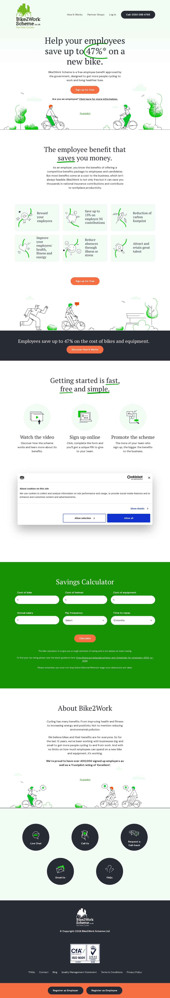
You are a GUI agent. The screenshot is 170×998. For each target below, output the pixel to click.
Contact (43, 972)
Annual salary (25, 612)
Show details (138, 508)
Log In (112, 14)
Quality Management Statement (79, 972)
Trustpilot (85, 113)
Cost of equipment (124, 592)
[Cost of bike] (40, 600)
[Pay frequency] (85, 620)
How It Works (75, 14)
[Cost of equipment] (136, 600)
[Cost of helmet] (88, 600)
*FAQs (31, 972)
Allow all (128, 518)
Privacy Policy (134, 972)
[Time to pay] (133, 620)
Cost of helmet (74, 592)
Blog (55, 972)
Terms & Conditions (112, 972)
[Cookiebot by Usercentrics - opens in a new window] (129, 477)
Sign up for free (85, 89)
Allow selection (85, 518)
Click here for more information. (98, 99)
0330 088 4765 (141, 14)
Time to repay (121, 612)
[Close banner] (149, 478)
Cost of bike (24, 592)
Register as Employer (65, 990)
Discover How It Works (85, 349)
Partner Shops (95, 14)
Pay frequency (74, 612)
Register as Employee (104, 990)
